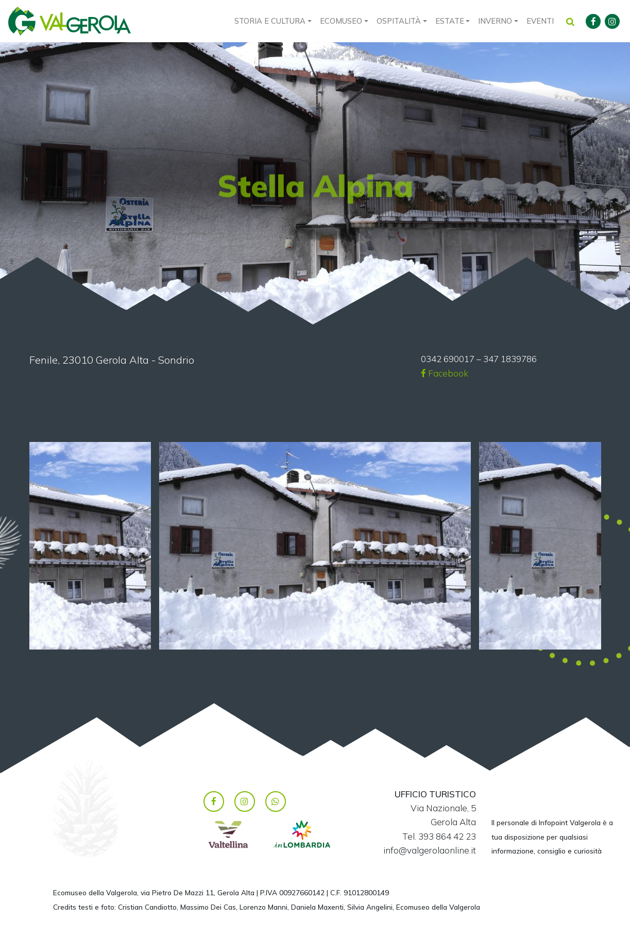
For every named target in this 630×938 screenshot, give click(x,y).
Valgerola (69, 21)
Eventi (540, 21)
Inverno (495, 21)
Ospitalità (399, 21)
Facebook (444, 373)
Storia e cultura (269, 21)
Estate (449, 21)
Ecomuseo (341, 21)
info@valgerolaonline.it (429, 850)
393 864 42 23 (447, 836)
